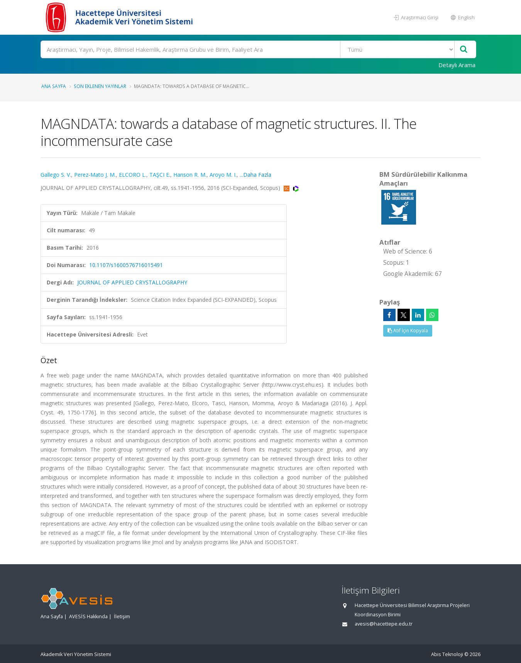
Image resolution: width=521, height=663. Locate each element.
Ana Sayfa (53, 86)
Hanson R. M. (189, 174)
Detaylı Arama (456, 65)
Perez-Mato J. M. (95, 174)
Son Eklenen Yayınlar (100, 86)
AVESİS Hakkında (88, 616)
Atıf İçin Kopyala (407, 330)
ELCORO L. (132, 174)
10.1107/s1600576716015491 (126, 265)
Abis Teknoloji (447, 654)
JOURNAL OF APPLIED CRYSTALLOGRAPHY (132, 282)
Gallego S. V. (56, 174)
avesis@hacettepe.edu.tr (384, 624)
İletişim (122, 616)
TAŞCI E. (159, 174)
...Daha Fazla (255, 174)
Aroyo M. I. (223, 174)
